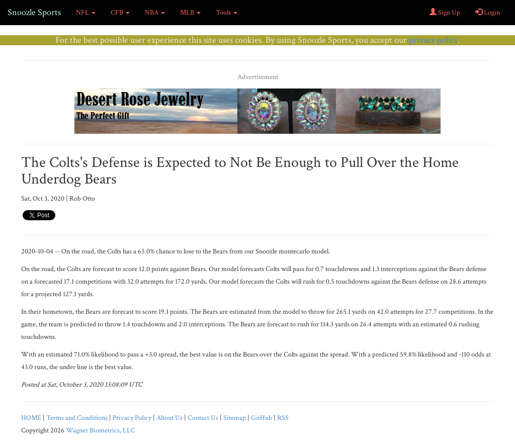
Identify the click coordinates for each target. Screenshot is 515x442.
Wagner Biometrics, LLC (100, 430)
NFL (86, 12)
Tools (226, 12)
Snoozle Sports (34, 12)
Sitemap (234, 417)
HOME (31, 417)
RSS (283, 417)
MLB (190, 12)
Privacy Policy (132, 417)
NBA (155, 12)
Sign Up (445, 12)
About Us (169, 417)
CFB (120, 12)
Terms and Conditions (77, 417)
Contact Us (203, 417)
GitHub (261, 417)
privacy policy (433, 40)
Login (487, 12)
